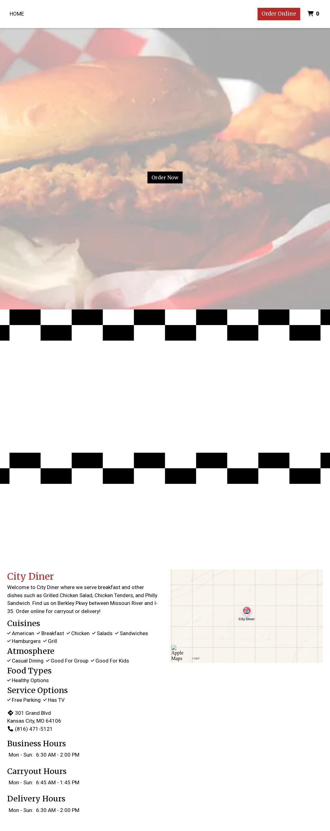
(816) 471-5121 (30, 729)
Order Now (165, 177)
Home (17, 14)
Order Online (279, 13)
